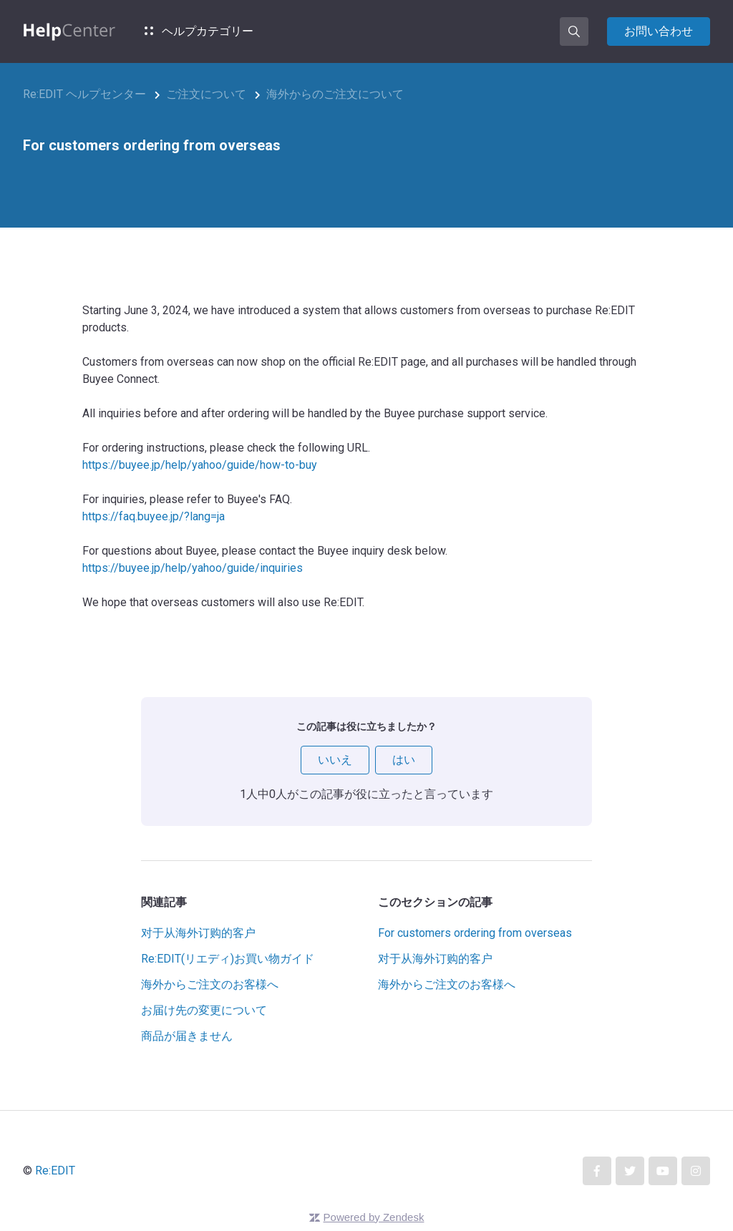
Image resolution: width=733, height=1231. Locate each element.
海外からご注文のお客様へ (209, 984)
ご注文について (206, 94)
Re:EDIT (55, 1170)
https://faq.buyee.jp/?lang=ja (153, 516)
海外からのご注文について (335, 94)
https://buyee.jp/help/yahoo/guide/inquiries (192, 568)
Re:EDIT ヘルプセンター (84, 94)
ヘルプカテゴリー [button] (199, 31)
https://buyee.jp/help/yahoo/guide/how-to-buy (199, 465)
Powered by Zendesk (374, 1217)
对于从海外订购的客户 (198, 933)
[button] (574, 31)
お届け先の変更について (204, 1010)
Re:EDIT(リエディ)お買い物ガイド (227, 958)
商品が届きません (187, 1036)
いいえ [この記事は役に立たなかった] (335, 760)
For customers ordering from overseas (475, 933)
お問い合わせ (658, 31)
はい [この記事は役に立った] (403, 760)
